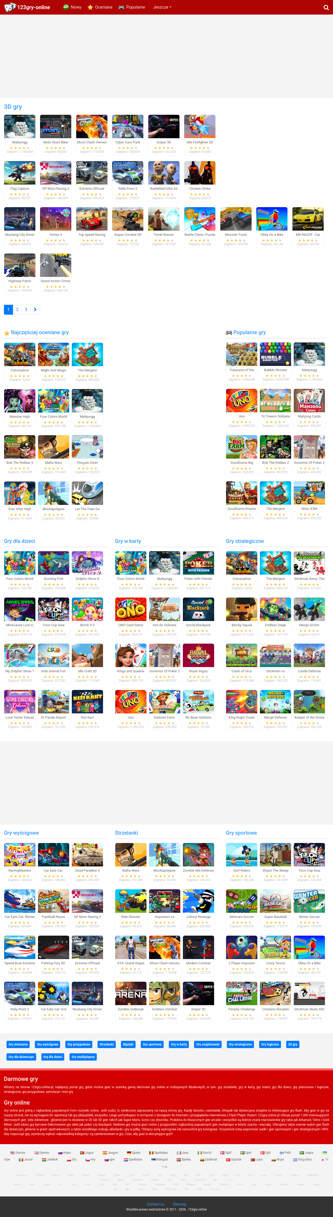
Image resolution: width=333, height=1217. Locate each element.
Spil (265, 1153)
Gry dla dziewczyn (21, 1057)
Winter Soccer (309, 917)
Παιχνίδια (302, 1159)
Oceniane (104, 7)
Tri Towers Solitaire (275, 416)
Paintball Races (53, 917)
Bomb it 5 (87, 625)
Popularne (135, 7)
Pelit (286, 1153)
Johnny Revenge (198, 917)
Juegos (111, 1153)
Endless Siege (275, 625)
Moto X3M (309, 509)
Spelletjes (159, 1153)
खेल (186, 1189)
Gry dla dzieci (19, 541)
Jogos (87, 1153)
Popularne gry (246, 332)
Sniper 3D (198, 1009)
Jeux (183, 1153)
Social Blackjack (198, 625)
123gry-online (33, 7)
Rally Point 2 (19, 1009)
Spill (226, 1153)
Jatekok (50, 1159)
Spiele (134, 1153)
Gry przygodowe (78, 1044)
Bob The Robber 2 (275, 463)
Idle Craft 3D (87, 671)
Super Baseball (275, 917)
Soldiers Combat (164, 1009)
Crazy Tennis (275, 963)
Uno (242, 416)
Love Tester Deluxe (20, 717)
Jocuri (26, 1159)
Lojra (257, 1159)
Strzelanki (126, 833)
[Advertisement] (166, 56)
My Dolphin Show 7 (19, 671)
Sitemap (179, 1204)
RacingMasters (20, 870)
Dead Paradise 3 (87, 870)
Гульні (268, 1184)
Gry (72, 1159)
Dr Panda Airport (53, 717)
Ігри (254, 1184)
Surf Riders (241, 870)
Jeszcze (160, 7)
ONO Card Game (130, 625)
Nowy (76, 7)
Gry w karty (128, 541)
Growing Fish (53, 579)
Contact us (155, 1204)
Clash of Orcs (242, 671)
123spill (40, 1175)
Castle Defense (309, 671)
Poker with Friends (198, 579)
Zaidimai (209, 1159)
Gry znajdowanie (207, 1044)
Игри (278, 1159)
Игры (65, 1153)
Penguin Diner (87, 463)
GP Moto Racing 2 (87, 917)
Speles (184, 1159)
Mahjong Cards (309, 416)
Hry (91, 1159)
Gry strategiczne (245, 541)
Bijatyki (128, 1044)
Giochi (205, 1153)
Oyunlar (234, 1159)
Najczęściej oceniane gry (36, 332)
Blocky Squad (242, 625)
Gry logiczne (270, 1044)
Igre (110, 1159)
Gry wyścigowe (21, 833)
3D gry (292, 1044)
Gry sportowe (241, 833)
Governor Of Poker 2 (309, 463)
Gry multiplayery (83, 1057)
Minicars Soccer (242, 917)
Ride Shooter (130, 917)
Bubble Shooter (275, 370)
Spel (246, 1153)
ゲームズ (215, 1189)
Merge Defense (275, 717)
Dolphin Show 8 (87, 579)
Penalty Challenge (241, 1009)
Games (18, 1153)
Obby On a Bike (309, 963)
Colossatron (20, 370)
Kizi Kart (87, 717)
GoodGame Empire (242, 509)
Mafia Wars (53, 463)
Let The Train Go (87, 509)
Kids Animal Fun (53, 671)
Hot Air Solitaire (164, 625)
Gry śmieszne (18, 1044)
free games (21, 1175)
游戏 (199, 1189)
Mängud (160, 1159)
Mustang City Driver (87, 1009)
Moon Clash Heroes (165, 963)
